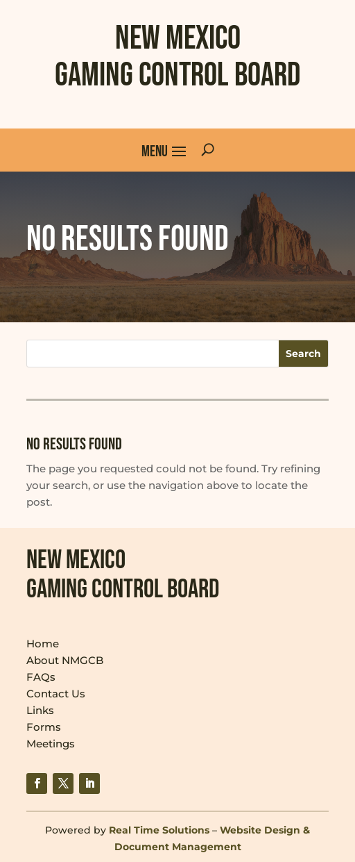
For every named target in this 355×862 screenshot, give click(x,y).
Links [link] (40, 710)
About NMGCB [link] (64, 660)
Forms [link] (43, 726)
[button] (164, 150)
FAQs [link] (40, 676)
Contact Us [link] (55, 693)
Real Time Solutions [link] (159, 830)
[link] (36, 783)
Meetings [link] (50, 743)
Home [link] (42, 643)
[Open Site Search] (208, 150)
